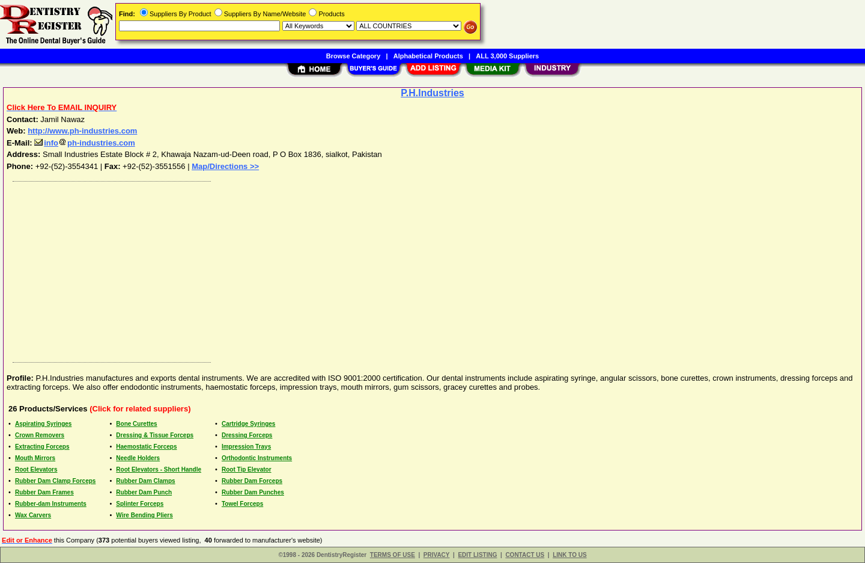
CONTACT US (524, 555)
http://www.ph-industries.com (82, 130)
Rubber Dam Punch (144, 492)
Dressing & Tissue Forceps (154, 435)
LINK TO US (569, 555)
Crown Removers (39, 435)
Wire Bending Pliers (144, 515)
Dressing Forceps (247, 435)
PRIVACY (436, 555)
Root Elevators (36, 469)
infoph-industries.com (84, 142)
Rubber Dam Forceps (252, 481)
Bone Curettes (136, 423)
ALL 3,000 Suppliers (507, 56)
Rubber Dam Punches (253, 492)
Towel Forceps (242, 503)
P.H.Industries (432, 93)
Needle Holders (138, 458)
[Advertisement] (368, 269)
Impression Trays (246, 446)
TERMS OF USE (392, 555)
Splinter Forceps (139, 503)
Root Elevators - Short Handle (158, 469)
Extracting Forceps (42, 446)
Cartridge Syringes (248, 423)
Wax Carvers (33, 515)
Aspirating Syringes (43, 423)
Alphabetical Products (428, 56)
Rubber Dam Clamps (145, 481)
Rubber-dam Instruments (50, 503)
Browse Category (353, 56)
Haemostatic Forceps (146, 446)
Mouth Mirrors (35, 458)
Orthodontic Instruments (257, 458)
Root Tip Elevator (247, 469)
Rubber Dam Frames (44, 492)
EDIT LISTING (477, 555)
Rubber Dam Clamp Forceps (55, 481)
